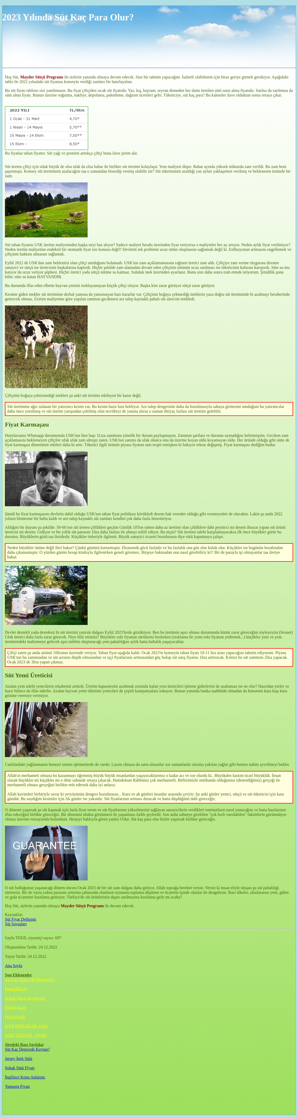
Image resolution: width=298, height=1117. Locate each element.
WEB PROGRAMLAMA (26, 1026)
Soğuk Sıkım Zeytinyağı (25, 998)
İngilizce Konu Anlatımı (25, 1077)
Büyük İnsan (15, 1007)
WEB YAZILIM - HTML (26, 1035)
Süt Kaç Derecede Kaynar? (27, 1049)
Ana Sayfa (13, 965)
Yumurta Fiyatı (17, 1086)
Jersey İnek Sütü (18, 1058)
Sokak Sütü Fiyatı (20, 1068)
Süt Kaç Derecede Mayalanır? (30, 979)
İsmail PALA (16, 989)
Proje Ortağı (15, 1017)
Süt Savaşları (16, 924)
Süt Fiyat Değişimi (20, 919)
